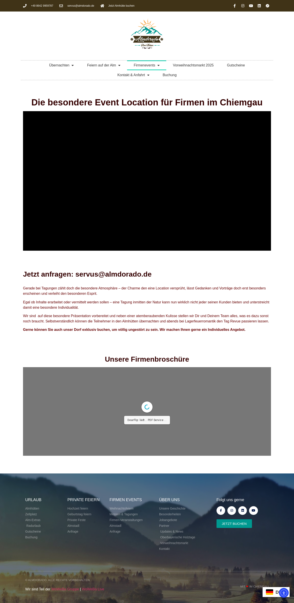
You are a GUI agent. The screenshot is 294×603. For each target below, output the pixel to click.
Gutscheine (236, 65)
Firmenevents (147, 65)
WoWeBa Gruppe (65, 589)
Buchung (170, 75)
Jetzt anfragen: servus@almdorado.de (87, 274)
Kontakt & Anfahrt (133, 75)
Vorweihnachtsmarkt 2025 (193, 65)
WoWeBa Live (93, 589)
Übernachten (61, 65)
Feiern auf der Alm (103, 65)
